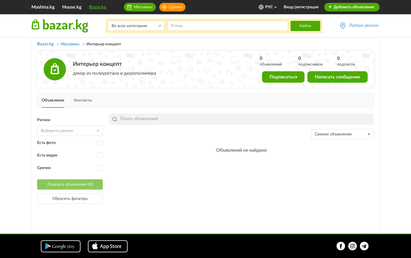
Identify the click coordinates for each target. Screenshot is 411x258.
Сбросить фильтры (70, 199)
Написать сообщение (337, 77)
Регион (43, 120)
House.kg (71, 7)
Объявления (53, 100)
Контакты (83, 100)
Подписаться (283, 77)
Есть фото (46, 143)
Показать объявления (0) (70, 184)
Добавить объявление (351, 7)
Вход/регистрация (301, 7)
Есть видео (47, 155)
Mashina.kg (43, 7)
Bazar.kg (97, 7)
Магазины (143, 7)
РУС (271, 7)
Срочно (176, 7)
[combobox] (70, 131)
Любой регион (363, 25)
